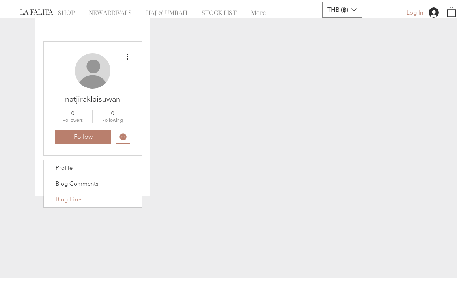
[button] (342, 10)
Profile (64, 167)
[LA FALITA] (46, 12)
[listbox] (342, 10)
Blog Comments (77, 183)
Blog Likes (69, 199)
